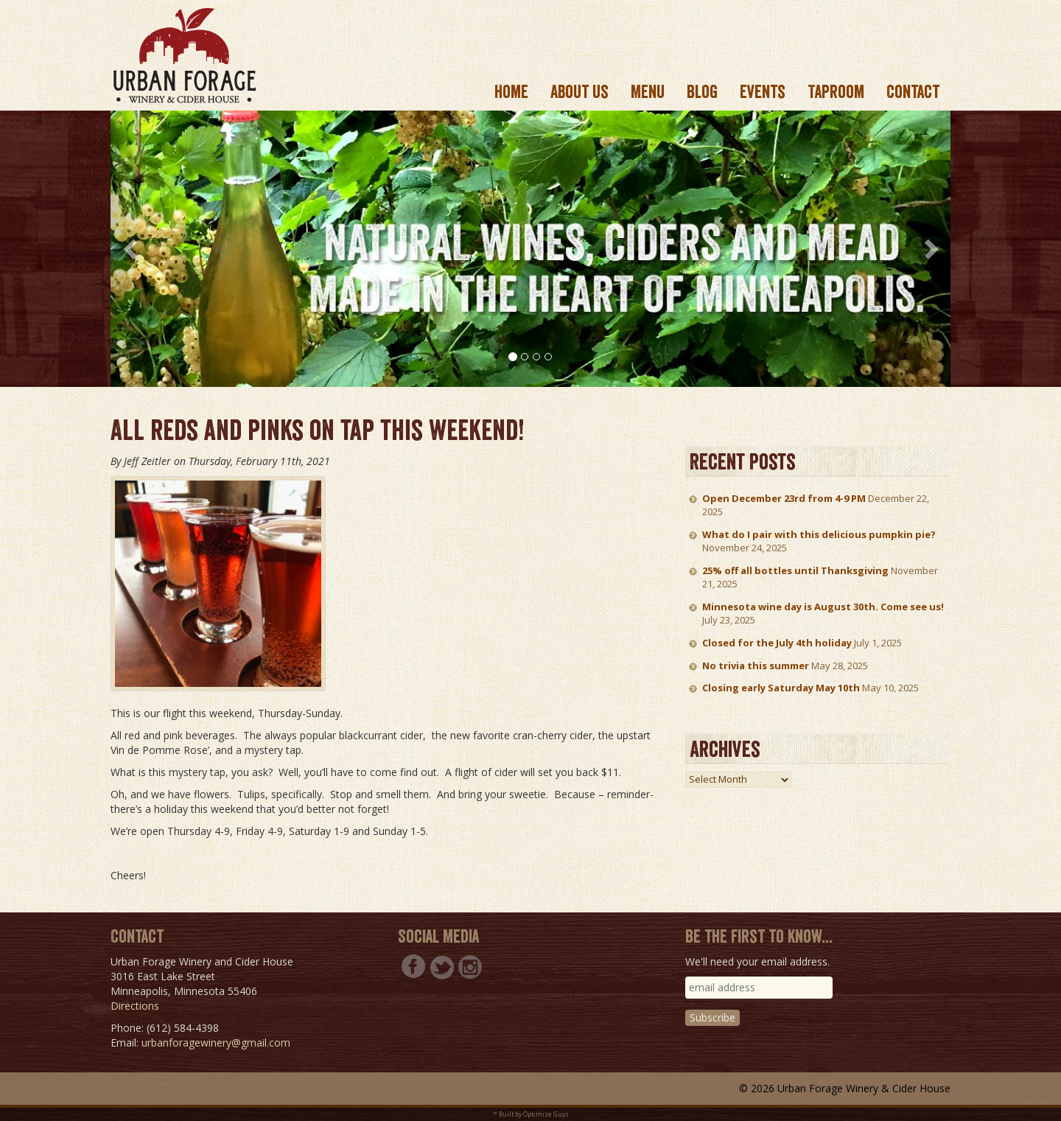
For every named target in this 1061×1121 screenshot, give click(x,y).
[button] (132, 249)
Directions (135, 1006)
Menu (648, 92)
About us (579, 92)
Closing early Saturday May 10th (781, 687)
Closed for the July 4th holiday (777, 642)
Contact (912, 92)
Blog (702, 92)
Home (511, 92)
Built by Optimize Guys (534, 1114)
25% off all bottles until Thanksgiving (795, 570)
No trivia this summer (755, 665)
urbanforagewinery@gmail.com (215, 1043)
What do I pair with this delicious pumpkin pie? (819, 534)
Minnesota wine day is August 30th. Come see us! (823, 606)
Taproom (836, 92)
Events (762, 92)
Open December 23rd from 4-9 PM (784, 498)
